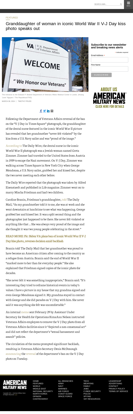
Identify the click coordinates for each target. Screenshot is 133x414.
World (36, 386)
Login (15, 394)
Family (87, 386)
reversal (31, 353)
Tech (86, 381)
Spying (87, 396)
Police (87, 394)
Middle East (39, 389)
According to (14, 145)
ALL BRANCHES (65, 381)
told (64, 199)
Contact (113, 386)
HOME (36, 381)
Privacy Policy (117, 389)
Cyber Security (92, 391)
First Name (95, 65)
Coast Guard (65, 394)
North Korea (40, 394)
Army (61, 383)
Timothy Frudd (24, 101)
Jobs (86, 389)
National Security (43, 391)
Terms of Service (118, 391)
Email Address (98, 55)
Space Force (65, 396)
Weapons (89, 383)
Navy (60, 386)
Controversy (40, 399)
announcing (13, 353)
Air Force (63, 391)
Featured (12, 18)
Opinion (37, 396)
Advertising (115, 383)
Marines (62, 389)
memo (25, 312)
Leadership (115, 381)
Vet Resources (92, 399)
